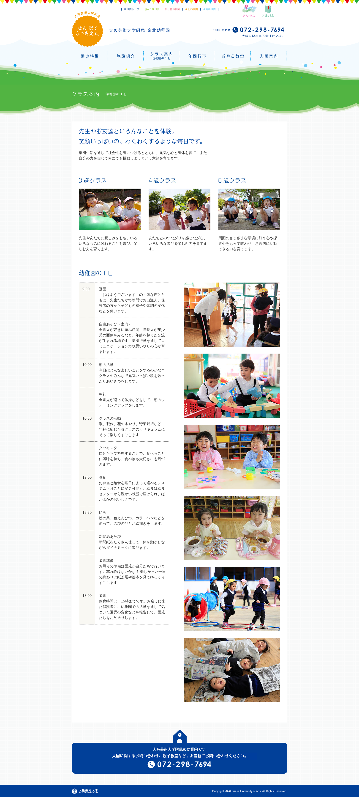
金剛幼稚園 (209, 9)
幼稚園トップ (131, 9)
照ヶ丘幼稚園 (152, 9)
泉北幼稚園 (191, 9)
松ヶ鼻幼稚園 (172, 9)
